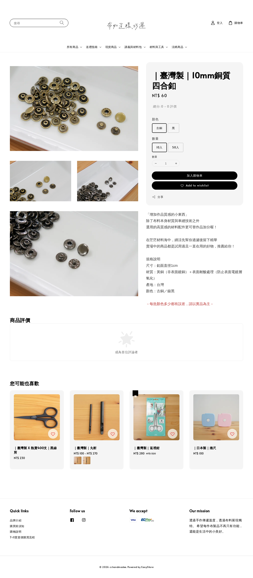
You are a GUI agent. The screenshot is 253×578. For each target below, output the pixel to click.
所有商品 (72, 47)
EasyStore (147, 567)
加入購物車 (195, 175)
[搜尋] (62, 23)
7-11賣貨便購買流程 (22, 537)
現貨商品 (111, 47)
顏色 (155, 119)
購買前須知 (17, 526)
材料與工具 (157, 47)
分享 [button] (157, 197)
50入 (175, 147)
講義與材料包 (133, 47)
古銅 (159, 128)
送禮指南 (91, 47)
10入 (159, 147)
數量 (155, 138)
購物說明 (15, 531)
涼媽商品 (177, 47)
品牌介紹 (15, 520)
